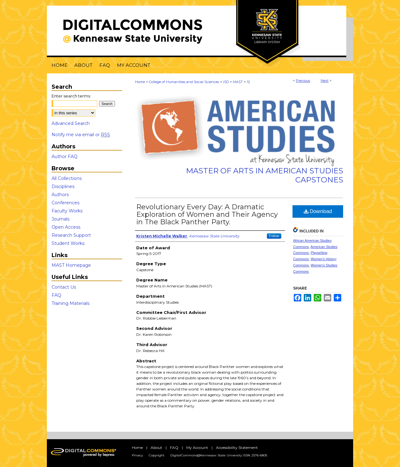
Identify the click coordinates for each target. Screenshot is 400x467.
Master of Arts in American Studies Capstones (264, 175)
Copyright (156, 455)
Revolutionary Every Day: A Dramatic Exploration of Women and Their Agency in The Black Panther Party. (207, 214)
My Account (197, 447)
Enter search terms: (71, 95)
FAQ (56, 295)
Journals (60, 219)
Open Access (66, 227)
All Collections (67, 178)
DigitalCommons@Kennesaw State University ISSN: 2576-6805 (218, 455)
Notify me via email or (81, 134)
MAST (238, 82)
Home (140, 82)
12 (248, 82)
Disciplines (63, 186)
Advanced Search (71, 123)
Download (318, 211)
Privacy (137, 455)
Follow (274, 236)
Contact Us (64, 287)
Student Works (68, 243)
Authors (60, 194)
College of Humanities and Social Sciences (184, 82)
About (156, 447)
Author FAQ (65, 156)
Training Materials (70, 303)
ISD (226, 82)
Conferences (65, 203)
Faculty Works (67, 211)
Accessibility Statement (237, 447)
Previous (303, 80)
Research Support (71, 235)
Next (324, 80)
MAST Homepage (71, 265)
